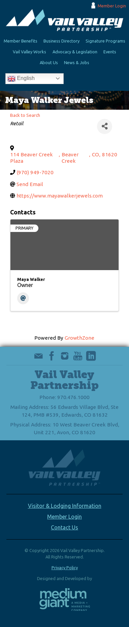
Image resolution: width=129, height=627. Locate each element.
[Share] (104, 126)
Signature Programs (105, 40)
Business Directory (61, 40)
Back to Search (25, 115)
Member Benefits (20, 40)
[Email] (23, 298)
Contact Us (64, 527)
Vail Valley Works (29, 51)
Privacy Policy (65, 567)
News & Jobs (76, 62)
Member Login (112, 5)
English (21, 79)
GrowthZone (79, 338)
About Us (49, 62)
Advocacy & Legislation (75, 51)
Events (109, 51)
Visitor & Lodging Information (64, 505)
